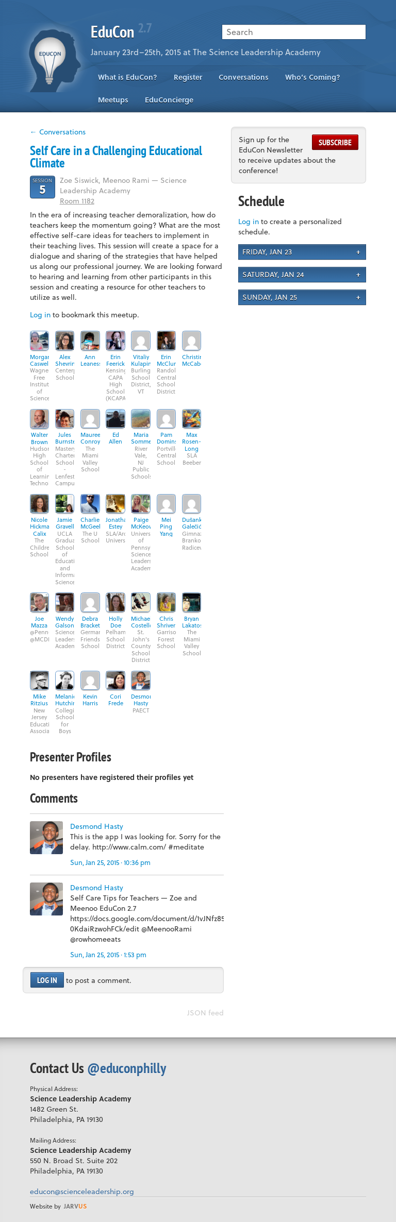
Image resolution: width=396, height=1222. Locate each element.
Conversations (244, 77)
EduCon (121, 31)
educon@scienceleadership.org (82, 1191)
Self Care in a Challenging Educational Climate (116, 157)
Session (42, 186)
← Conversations (58, 131)
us (75, 1206)
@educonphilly (126, 1067)
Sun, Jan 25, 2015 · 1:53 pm (108, 954)
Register (188, 77)
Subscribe (335, 142)
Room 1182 (77, 200)
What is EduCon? (127, 77)
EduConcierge (169, 99)
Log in (40, 314)
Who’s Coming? (312, 77)
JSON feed (205, 1012)
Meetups (113, 99)
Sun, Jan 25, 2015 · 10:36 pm (110, 862)
